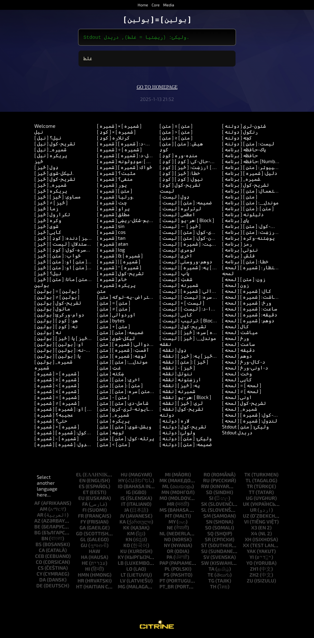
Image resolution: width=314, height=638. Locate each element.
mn (165, 493)
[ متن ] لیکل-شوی (116, 339)
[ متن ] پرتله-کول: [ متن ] (125, 439)
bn (44, 539)
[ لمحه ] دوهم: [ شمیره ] (248, 321)
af (37, 504)
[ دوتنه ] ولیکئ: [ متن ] (185, 439)
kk (126, 528)
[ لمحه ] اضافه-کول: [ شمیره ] (255, 416)
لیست (166, 192)
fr (81, 517)
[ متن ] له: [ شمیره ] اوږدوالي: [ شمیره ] (142, 345)
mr (170, 505)
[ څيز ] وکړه (47, 221)
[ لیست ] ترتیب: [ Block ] (188, 321)
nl (162, 534)
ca (42, 551)
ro (207, 475)
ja (126, 511)
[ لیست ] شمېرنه (178, 286)
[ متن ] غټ (109, 368)
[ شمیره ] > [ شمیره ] (56, 374)
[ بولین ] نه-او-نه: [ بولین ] (67, 351)
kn (129, 540)
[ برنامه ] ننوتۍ (240, 251)
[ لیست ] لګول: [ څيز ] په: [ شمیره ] (198, 268)
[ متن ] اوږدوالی (116, 315)
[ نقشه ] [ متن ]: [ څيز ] (183, 363)
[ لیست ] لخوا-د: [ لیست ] (189, 309)
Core (156, 4)
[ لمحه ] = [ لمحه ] (241, 386)
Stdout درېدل (237, 433)
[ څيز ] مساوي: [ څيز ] (57, 197)
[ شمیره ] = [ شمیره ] (56, 398)
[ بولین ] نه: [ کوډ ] (56, 327)
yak (251, 552)
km (131, 534)
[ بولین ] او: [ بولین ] (59, 345)
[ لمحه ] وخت (237, 374)
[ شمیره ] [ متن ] (114, 192)
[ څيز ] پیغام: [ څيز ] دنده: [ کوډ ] (72, 239)
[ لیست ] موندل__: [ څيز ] (187, 339)
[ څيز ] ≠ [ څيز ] (51, 203)
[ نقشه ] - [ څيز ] (177, 368)
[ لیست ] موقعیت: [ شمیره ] (191, 245)
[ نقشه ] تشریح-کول (181, 410)
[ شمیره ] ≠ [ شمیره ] (56, 404)
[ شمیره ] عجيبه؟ (53, 416)
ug (249, 499)
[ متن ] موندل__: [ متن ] (122, 363)
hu (124, 475)
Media (168, 4)
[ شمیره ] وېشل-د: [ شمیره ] (127, 156)
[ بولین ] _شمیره (53, 363)
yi (251, 558)
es (82, 487)
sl (204, 511)
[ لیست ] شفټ (175, 280)
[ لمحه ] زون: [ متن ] (243, 280)
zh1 (254, 570)
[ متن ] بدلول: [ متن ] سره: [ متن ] (133, 392)
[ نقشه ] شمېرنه (177, 392)
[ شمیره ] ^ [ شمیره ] (119, 268)
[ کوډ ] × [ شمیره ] (116, 133)
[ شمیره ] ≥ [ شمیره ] (56, 380)
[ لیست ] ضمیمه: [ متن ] (185, 203)
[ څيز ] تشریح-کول (54, 180)
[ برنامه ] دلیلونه (243, 215)
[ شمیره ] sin (111, 227)
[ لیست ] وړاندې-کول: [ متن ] (192, 233)
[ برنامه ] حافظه (240, 156)
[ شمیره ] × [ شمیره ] (119, 127)
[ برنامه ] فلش (238, 256)
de (39, 586)
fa (85, 505)
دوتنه (166, 416)
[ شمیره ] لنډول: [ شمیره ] (63, 445)
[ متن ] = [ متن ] (113, 304)
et (86, 493)
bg (37, 533)
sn (209, 522)
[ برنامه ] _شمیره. (241, 180)
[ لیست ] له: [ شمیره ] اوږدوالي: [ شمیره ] (207, 292)
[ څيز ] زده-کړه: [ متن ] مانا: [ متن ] (73, 280)
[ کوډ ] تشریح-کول (179, 186)
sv (206, 558)
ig (128, 493)
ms (163, 511)
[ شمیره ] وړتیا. (115, 197)
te (210, 576)
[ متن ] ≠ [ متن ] (113, 309)
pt (162, 581)
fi (84, 511)
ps (167, 576)
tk (247, 475)
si (211, 499)
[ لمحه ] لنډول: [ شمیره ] (249, 422)
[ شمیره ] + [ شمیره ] (56, 427)
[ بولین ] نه (47, 333)
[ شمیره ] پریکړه (116, 286)
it (123, 505)
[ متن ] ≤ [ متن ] (176, 127)
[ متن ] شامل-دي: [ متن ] (122, 404)
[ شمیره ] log (111, 251)
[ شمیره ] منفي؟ (115, 180)
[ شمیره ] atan (112, 245)
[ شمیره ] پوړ (112, 186)
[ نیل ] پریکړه (50, 156)
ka (122, 522)
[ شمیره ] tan (111, 239)
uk (246, 505)
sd (209, 493)
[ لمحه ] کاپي (237, 380)
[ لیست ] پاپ (174, 274)
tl (248, 481)
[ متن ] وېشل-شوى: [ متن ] (124, 427)
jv (122, 517)
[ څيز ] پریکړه (50, 192)
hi (87, 570)
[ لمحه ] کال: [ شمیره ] (246, 292)
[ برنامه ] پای (235, 221)
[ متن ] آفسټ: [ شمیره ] (123, 351)
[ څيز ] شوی (46, 227)
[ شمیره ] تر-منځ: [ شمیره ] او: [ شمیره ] (79, 410)
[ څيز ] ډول (46, 168)
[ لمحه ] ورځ (235, 339)
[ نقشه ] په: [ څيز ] (179, 386)
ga (82, 528)
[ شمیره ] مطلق (113, 215)
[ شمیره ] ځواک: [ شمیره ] (124, 168)
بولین (41, 286)
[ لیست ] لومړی (177, 251)
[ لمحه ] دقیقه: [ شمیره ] (249, 315)
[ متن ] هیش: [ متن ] (181, 144)
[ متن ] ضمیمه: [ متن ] (120, 333)
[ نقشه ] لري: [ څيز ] (181, 404)
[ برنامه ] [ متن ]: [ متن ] (248, 209)
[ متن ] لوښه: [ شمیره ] (121, 357)
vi (246, 522)
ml (165, 487)
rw (205, 487)
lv (123, 581)
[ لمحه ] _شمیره (239, 410)
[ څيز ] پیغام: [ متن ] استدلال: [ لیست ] (78, 245)
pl (167, 570)
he (85, 564)
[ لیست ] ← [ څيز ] (180, 227)
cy (39, 575)
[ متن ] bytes (111, 321)
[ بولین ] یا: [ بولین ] (57, 357)
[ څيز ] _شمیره (50, 186)
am (43, 510)
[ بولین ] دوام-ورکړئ (59, 315)
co (39, 563)
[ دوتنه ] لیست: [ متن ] (248, 144)
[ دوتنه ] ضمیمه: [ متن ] (185, 445)
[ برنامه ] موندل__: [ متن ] (250, 203)
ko (126, 546)
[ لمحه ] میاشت (240, 333)
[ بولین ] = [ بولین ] (56, 292)
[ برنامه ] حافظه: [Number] (251, 162)
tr (250, 487)
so (208, 528)
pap (163, 564)
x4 (254, 534)
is (122, 499)
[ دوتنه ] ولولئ (177, 433)
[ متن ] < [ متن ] (113, 445)
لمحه (228, 274)
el (79, 475)
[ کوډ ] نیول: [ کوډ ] (181, 180)
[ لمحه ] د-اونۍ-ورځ (245, 368)
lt (123, 576)
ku (123, 552)
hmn (83, 576)
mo (163, 499)
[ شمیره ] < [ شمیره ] (56, 386)
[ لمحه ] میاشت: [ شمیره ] (251, 298)
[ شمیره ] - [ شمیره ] (56, 439)
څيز (38, 162)
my (172, 522)
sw (205, 564)
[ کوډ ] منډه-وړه (178, 156)
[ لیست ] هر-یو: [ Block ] (186, 221)
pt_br (166, 587)
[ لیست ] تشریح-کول (182, 327)
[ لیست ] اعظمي (177, 215)
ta (211, 570)
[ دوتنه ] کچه (237, 139)
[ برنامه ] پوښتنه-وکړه (248, 239)
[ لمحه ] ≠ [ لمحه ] (241, 392)
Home (143, 4)
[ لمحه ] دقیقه (238, 351)
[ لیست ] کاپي (175, 315)
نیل (38, 133)
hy (121, 481)
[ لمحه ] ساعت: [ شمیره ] (249, 309)
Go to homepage (157, 88)
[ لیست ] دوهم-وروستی (185, 262)
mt (168, 517)
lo (129, 570)
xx (246, 546)
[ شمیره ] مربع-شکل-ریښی (126, 221)
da (42, 580)
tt (252, 493)
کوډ (163, 150)
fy (83, 522)
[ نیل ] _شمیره (50, 150)
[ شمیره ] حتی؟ (50, 422)
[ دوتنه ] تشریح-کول (182, 427)
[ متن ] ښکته (110, 374)
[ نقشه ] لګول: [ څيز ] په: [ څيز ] (194, 357)
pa (169, 558)
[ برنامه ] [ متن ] (239, 197)
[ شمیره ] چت (112, 203)
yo (249, 564)
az (37, 522)
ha (84, 558)
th (213, 587)
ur (253, 511)
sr (208, 540)
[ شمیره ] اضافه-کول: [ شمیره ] (69, 433)
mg (121, 587)
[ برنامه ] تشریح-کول (245, 186)
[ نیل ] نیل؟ (47, 139)
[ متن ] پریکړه (113, 422)
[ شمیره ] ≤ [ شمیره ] (56, 392)
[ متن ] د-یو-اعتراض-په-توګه (132, 298)
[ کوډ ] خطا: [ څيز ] (179, 174)
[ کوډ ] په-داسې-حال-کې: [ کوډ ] (194, 162)
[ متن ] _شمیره (113, 416)
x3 (254, 528)
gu (84, 546)
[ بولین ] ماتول (52, 309)
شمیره (41, 368)
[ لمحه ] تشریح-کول (244, 404)
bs (39, 545)
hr (81, 581)
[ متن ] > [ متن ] (176, 133)
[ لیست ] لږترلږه (180, 209)
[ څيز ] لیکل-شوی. (54, 174)
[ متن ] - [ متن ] (113, 398)
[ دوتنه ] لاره (174, 422)
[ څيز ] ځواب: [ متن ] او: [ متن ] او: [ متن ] (80, 268)
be (37, 527)
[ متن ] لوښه (110, 433)
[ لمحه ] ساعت (238, 345)
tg (211, 581)
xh (248, 540)
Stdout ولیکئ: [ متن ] (245, 427)
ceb (39, 557)
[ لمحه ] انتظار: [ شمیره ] (251, 268)
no (167, 540)
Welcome (44, 127)
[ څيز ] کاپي (47, 233)
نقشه (165, 345)
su (204, 552)
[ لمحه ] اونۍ (237, 398)
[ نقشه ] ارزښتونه (180, 380)
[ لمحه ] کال (235, 327)
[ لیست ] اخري (175, 256)
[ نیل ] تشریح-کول (54, 144)
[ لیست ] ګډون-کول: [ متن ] (189, 239)
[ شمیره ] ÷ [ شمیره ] (119, 150)
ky (121, 558)
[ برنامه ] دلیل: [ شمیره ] (249, 174)
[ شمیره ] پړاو (113, 209)
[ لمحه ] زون (235, 286)
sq (210, 534)
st (204, 546)
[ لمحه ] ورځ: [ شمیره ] (246, 304)
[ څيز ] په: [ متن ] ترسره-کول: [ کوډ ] (74, 251)
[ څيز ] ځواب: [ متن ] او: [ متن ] (69, 262)
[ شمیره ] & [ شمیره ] (120, 256)
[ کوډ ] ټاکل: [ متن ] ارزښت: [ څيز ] (197, 168)
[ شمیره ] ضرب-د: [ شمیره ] (127, 144)
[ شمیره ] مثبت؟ (116, 174)
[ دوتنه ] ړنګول (240, 133)
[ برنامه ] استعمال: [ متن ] (251, 192)
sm (207, 517)
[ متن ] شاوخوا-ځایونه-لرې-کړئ (134, 410)
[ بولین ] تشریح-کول (57, 304)
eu (81, 499)
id (120, 487)
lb (121, 564)
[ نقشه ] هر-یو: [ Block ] (185, 398)
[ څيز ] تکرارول (52, 215)
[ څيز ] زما (46, 209)
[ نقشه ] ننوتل (175, 374)
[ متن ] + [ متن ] (113, 327)
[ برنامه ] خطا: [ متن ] (245, 262)
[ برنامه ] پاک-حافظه (244, 150)
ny (167, 546)
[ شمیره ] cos (111, 233)
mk (163, 481)
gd (79, 534)
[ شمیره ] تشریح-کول (120, 274)
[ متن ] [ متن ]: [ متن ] (120, 386)
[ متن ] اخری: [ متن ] (118, 380)
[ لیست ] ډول (174, 197)
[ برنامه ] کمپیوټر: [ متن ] (251, 168)
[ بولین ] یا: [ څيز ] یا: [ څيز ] (64, 339)
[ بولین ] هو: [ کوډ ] (56, 321)
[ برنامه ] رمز (237, 245)
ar (40, 516)
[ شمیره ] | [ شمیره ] (118, 262)
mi (168, 475)
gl (83, 540)
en (82, 481)
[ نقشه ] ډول (172, 351)
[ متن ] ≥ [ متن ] (176, 139)
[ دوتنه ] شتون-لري (244, 127)
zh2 (254, 576)
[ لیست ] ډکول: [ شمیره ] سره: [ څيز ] (200, 333)
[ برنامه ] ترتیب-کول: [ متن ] (255, 227)
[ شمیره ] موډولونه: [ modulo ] (131, 162)
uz (246, 517)
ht (79, 587)
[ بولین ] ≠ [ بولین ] (56, 298)
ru (206, 481)
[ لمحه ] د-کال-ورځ (243, 363)
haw (94, 552)
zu (250, 581)
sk (204, 505)
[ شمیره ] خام (112, 280)
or (170, 552)
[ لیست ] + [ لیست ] (181, 304)
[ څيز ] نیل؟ (47, 274)
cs (41, 569)
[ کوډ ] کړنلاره (113, 139)
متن (101, 292)
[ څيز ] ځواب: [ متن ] (57, 256)
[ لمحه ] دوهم (237, 357)
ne (170, 528)
